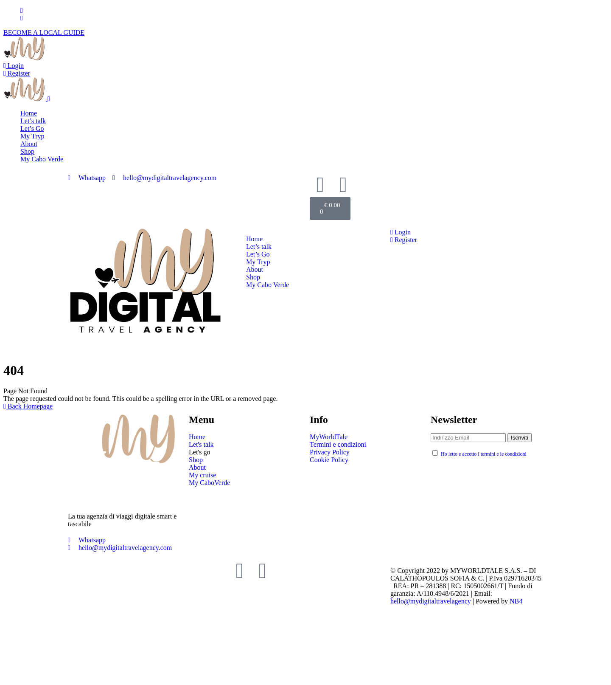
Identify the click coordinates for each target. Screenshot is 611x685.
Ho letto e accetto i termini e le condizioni (484, 454)
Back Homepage (28, 406)
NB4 (516, 601)
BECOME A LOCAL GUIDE (43, 32)
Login (13, 65)
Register (16, 73)
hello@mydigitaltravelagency (430, 601)
